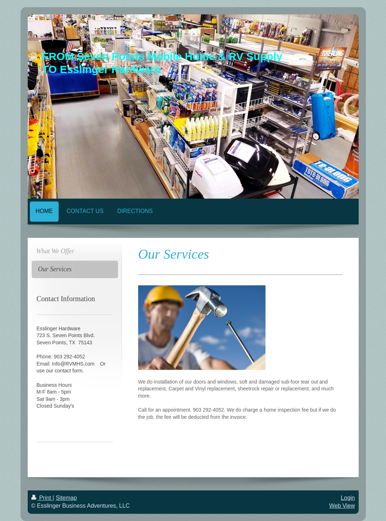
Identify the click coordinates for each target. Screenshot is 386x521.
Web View (342, 506)
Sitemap (66, 498)
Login (348, 498)
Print (42, 498)
